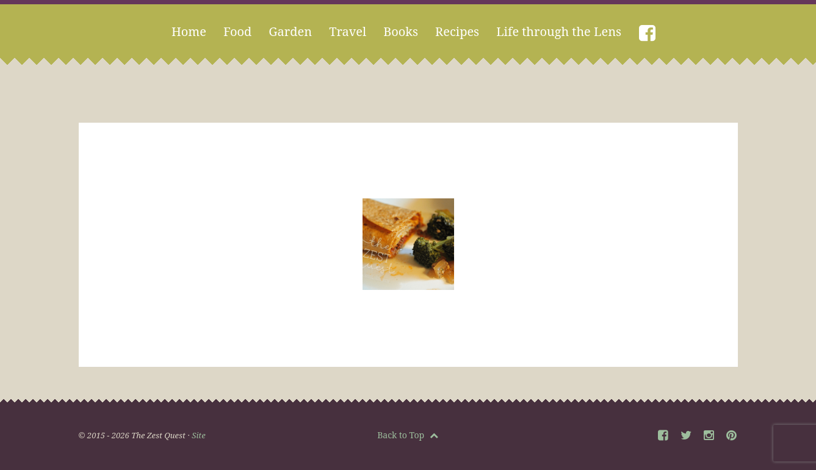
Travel (347, 31)
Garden (290, 31)
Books (400, 31)
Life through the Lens (558, 31)
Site (198, 435)
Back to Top (407, 435)
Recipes (457, 31)
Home (189, 31)
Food (237, 31)
